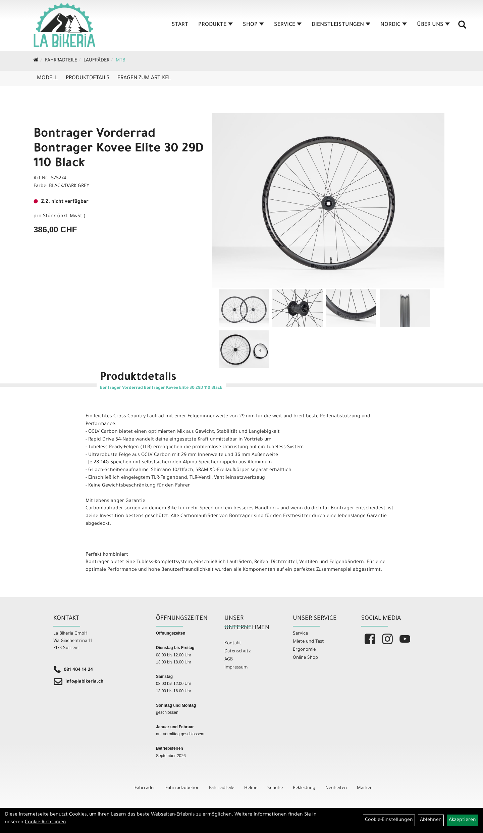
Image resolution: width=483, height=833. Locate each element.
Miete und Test (308, 641)
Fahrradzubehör (182, 788)
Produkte (215, 25)
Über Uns (433, 25)
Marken (365, 788)
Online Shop (305, 657)
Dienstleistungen (341, 25)
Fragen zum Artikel (144, 78)
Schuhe (275, 788)
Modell (47, 78)
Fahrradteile (61, 60)
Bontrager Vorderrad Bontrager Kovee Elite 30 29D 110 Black (119, 149)
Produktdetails (87, 78)
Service (288, 25)
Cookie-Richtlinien (45, 822)
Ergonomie (304, 649)
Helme (250, 788)
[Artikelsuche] (462, 27)
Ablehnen (431, 820)
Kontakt (232, 643)
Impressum (236, 667)
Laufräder (96, 60)
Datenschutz (237, 651)
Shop (253, 25)
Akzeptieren (462, 820)
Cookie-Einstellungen (389, 820)
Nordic (393, 25)
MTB (120, 60)
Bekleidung (304, 788)
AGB (228, 659)
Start (180, 25)
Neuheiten (336, 788)
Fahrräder (145, 788)
